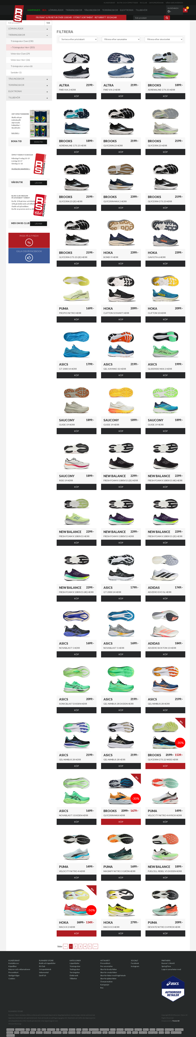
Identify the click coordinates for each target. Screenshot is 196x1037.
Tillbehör (141, 10)
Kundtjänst (109, 3)
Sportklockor (57, 1032)
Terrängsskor (96, 1032)
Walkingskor (152, 1032)
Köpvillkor (12, 966)
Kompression (93, 1030)
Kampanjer (33, 10)
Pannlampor (169, 1030)
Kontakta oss (13, 963)
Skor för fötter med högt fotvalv (113, 975)
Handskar (64, 1030)
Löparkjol (120, 1030)
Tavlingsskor (86, 1032)
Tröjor (129, 1032)
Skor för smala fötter (108, 972)
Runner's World (168, 963)
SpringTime (166, 966)
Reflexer (10, 1032)
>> (95, 946)
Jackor (79, 1030)
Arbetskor (10, 1030)
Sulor (78, 1032)
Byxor (44, 1030)
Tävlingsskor (92, 10)
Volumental (44, 972)
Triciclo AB (175, 1021)
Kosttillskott (104, 1030)
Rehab (16, 1032)
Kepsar (85, 1030)
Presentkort (13, 972)
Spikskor (39, 1032)
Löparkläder (56, 10)
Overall (152, 1030)
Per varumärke (106, 966)
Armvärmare (19, 1030)
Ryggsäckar (25, 1032)
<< (65, 946)
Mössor (145, 1030)
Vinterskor (10, 1035)
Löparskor (138, 1030)
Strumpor (72, 1032)
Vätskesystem (176, 1032)
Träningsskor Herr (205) (23, 47)
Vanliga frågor (14, 975)
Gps (57, 1030)
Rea (44, 10)
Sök (48, 22)
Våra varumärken (174, 3)
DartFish (42, 975)
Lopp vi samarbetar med (171, 969)
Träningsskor (74, 10)
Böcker (33, 1030)
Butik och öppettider (127, 3)
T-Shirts (135, 1032)
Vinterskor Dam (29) (20, 53)
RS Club (143, 3)
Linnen (112, 1030)
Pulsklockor (179, 1030)
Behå (28, 1030)
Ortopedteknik (156, 3)
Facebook (135, 963)
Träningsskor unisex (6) (21, 66)
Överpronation (106, 981)
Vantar (161, 1032)
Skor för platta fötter (108, 978)
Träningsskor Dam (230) (22, 41)
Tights (105, 1032)
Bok (39, 1030)
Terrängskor (110, 10)
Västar (167, 1032)
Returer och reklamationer (19, 969)
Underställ (143, 1032)
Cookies (11, 978)
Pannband (160, 1030)
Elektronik (127, 10)
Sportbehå (47, 1032)
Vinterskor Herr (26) (20, 60)
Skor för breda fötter (108, 969)
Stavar (65, 1032)
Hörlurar (72, 1030)
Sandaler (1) (16, 72)
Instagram (135, 966)
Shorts (32, 1032)
